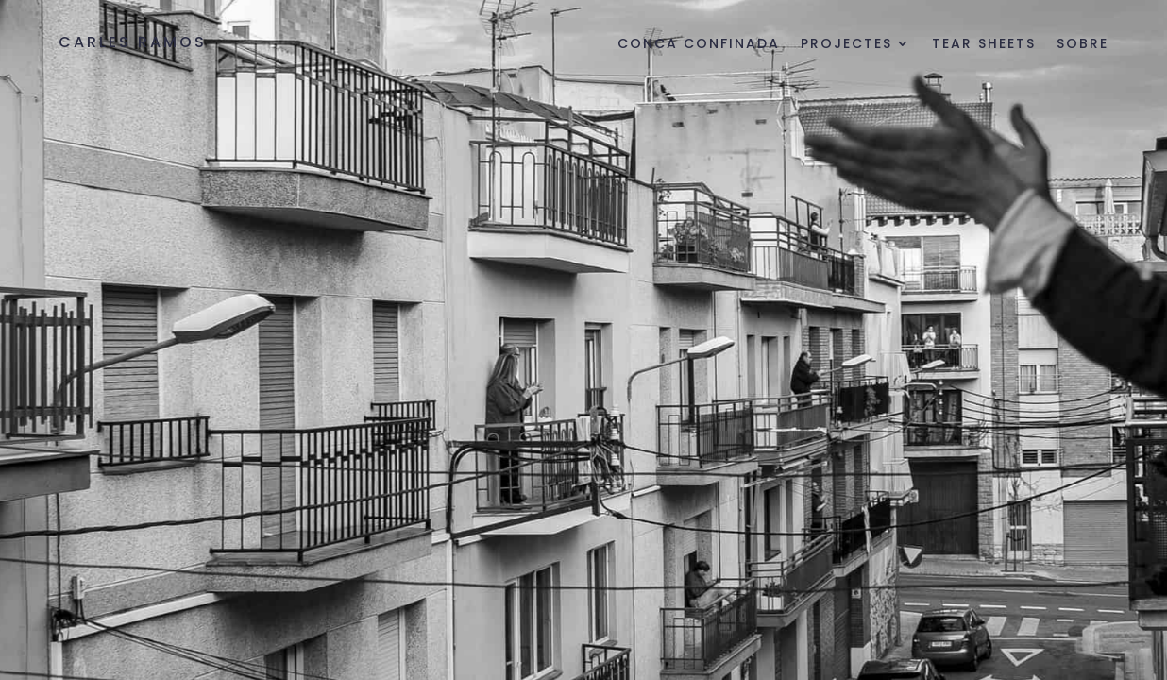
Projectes (846, 45)
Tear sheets (984, 45)
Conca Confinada (698, 45)
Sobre (1082, 45)
